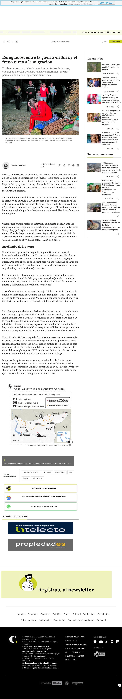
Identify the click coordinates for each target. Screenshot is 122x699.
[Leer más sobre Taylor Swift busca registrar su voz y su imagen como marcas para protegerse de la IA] (111, 99)
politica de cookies (88, 4)
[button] (118, 73)
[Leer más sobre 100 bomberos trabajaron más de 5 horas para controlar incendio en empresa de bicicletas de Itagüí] (111, 168)
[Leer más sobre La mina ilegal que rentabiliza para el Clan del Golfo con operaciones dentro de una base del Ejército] (111, 225)
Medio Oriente (59, 472)
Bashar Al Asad (37, 478)
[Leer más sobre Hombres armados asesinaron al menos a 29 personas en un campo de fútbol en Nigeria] (111, 82)
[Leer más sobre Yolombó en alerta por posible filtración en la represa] (111, 67)
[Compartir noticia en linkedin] (78, 165)
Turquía (25, 478)
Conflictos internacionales (31, 472)
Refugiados (47, 472)
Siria (70, 472)
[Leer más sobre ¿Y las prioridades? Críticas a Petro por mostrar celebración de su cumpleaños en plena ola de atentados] (111, 207)
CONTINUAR (106, 3)
